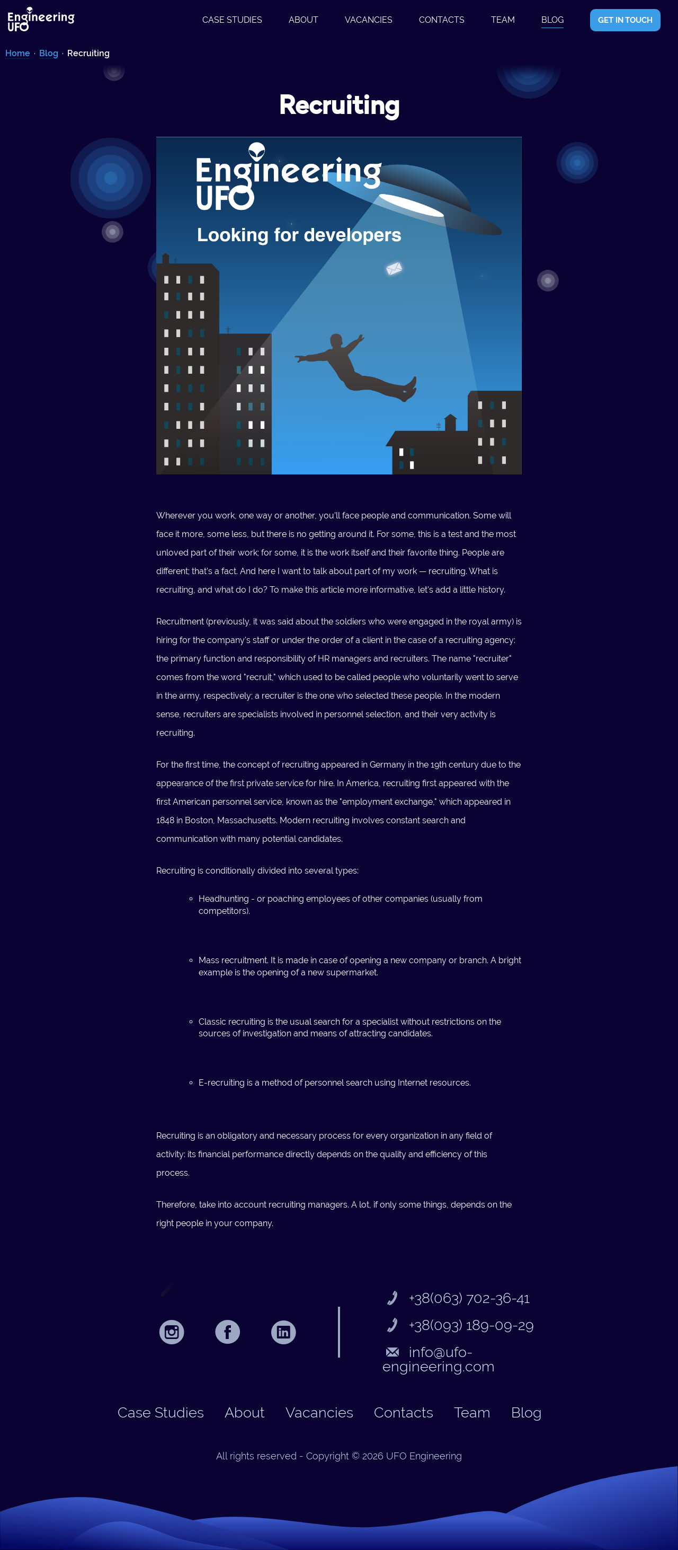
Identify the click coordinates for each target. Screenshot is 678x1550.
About (303, 20)
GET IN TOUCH (625, 20)
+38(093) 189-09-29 (458, 1325)
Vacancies (368, 20)
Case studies (232, 20)
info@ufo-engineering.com (438, 1359)
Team (503, 20)
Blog (552, 20)
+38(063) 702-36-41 (456, 1298)
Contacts (442, 20)
